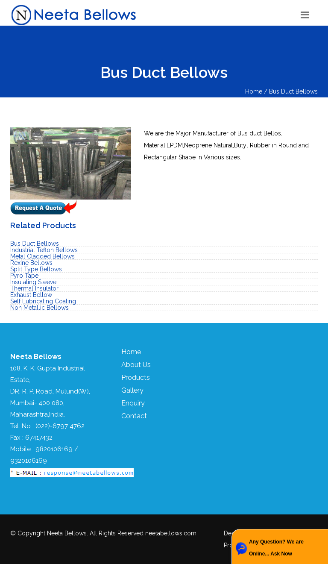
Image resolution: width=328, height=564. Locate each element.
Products (135, 377)
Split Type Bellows (36, 269)
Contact (134, 416)
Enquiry (133, 403)
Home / (257, 91)
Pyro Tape (24, 275)
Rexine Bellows (31, 262)
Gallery (132, 390)
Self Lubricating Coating (43, 301)
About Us (136, 365)
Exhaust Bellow (31, 294)
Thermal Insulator (34, 288)
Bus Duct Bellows (293, 91)
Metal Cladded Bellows (42, 256)
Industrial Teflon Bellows (44, 250)
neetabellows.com (170, 533)
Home (131, 352)
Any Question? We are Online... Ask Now (276, 548)
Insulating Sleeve (33, 282)
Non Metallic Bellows (39, 307)
